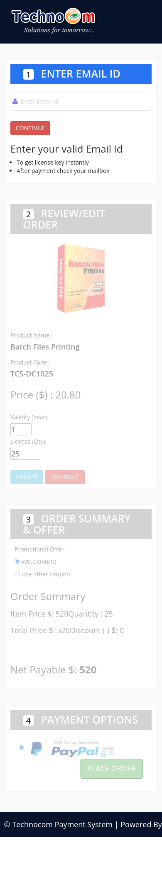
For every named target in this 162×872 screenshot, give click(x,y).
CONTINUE (30, 128)
